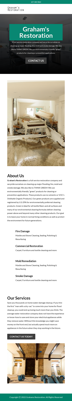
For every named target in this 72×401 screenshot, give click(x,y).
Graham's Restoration (36, 32)
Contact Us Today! (21, 336)
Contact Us (36, 60)
